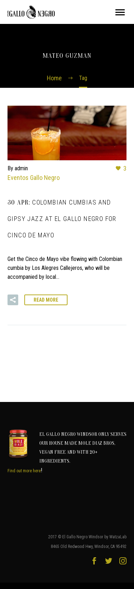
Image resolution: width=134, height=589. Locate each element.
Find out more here (24, 470)
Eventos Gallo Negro (34, 177)
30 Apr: (62, 219)
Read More (46, 300)
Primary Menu (120, 12)
